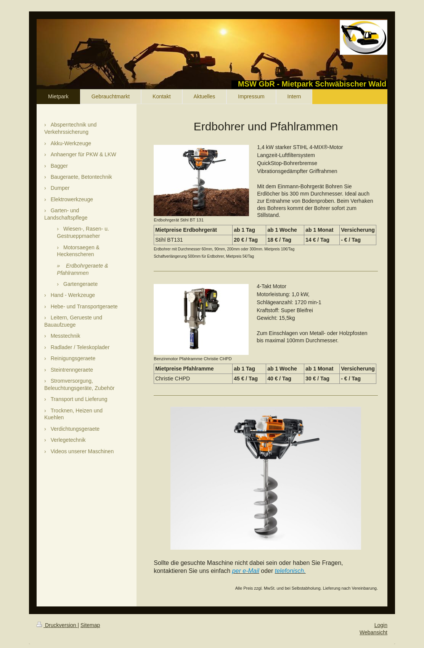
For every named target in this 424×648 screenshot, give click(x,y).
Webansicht (373, 632)
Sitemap (90, 625)
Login (380, 625)
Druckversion (57, 625)
